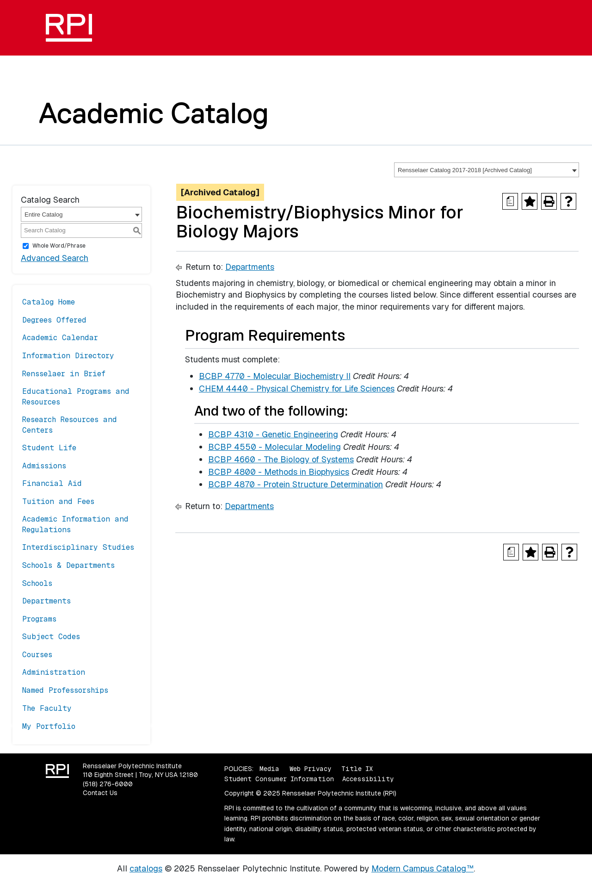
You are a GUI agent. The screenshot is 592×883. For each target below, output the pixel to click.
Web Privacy (310, 769)
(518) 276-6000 (108, 784)
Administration (53, 672)
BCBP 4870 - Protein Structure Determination (295, 484)
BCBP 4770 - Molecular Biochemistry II (275, 376)
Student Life (49, 448)
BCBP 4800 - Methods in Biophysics (278, 471)
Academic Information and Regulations (75, 524)
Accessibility (368, 779)
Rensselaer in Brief (63, 374)
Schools (37, 583)
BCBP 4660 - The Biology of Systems (281, 459)
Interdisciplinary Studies (78, 547)
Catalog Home (48, 302)
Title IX (357, 769)
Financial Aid (52, 483)
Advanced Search (54, 258)
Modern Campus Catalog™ (422, 868)
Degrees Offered (54, 320)
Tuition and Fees (58, 501)
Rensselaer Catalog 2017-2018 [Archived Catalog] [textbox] (465, 170)
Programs (39, 619)
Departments (46, 601)
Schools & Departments (68, 565)
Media (269, 769)
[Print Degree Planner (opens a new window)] (510, 201)
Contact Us (100, 793)
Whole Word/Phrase (59, 245)
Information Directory (68, 356)
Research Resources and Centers (69, 425)
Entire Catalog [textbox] (43, 214)
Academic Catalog (154, 113)
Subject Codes (51, 636)
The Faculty (47, 708)
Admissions (44, 466)
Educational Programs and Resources (76, 396)
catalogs (146, 868)
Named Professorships (65, 690)
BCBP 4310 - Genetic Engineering (273, 434)
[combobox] (486, 169)
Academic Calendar (60, 337)
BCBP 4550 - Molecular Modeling (274, 447)
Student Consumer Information (279, 779)
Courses (37, 654)
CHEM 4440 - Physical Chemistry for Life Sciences (297, 388)
